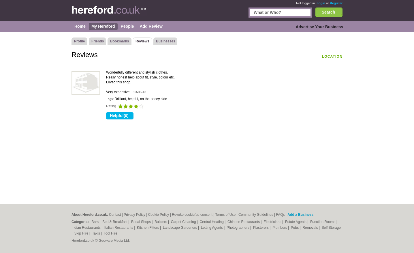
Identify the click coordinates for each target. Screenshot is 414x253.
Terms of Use (225, 215)
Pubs (295, 228)
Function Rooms (323, 222)
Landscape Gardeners (180, 228)
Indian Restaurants (86, 228)
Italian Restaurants (119, 228)
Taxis (96, 233)
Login (321, 3)
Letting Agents (212, 228)
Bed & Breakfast (115, 222)
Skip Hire (81, 233)
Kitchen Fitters (148, 228)
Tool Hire (110, 233)
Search (328, 12)
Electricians (273, 222)
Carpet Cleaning (184, 222)
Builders (161, 222)
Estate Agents (296, 222)
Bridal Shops (141, 222)
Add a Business (300, 215)
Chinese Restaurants (244, 222)
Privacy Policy (134, 215)
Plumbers (280, 228)
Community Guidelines (255, 215)
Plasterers (261, 228)
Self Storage (331, 228)
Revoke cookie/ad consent (192, 215)
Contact (115, 215)
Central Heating (212, 222)
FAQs (280, 215)
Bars (95, 222)
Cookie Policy (158, 215)
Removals (310, 228)
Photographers (238, 228)
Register (336, 3)
